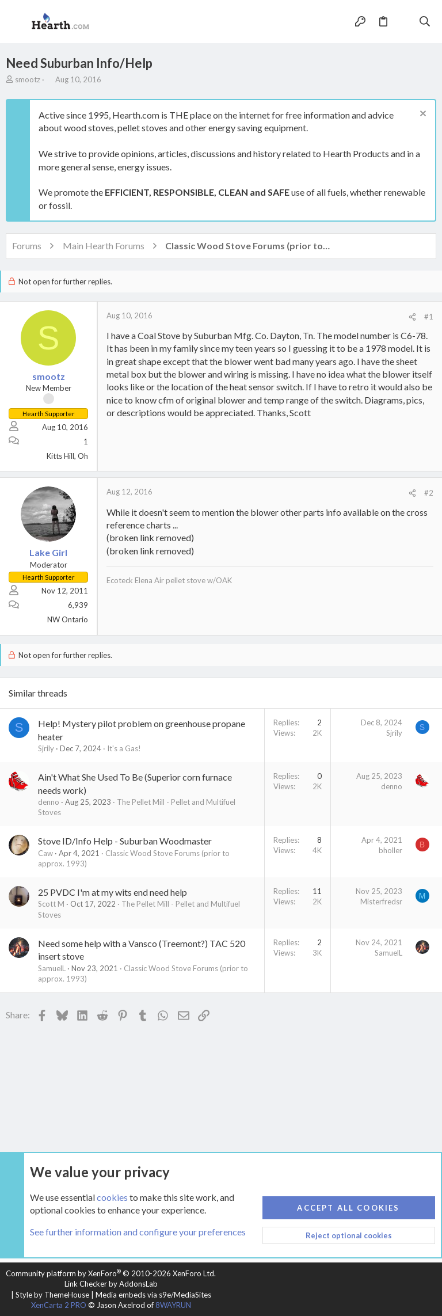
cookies (112, 1197)
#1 (428, 316)
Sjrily (46, 748)
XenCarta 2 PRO (58, 1305)
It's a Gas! (124, 748)
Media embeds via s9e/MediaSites (153, 1294)
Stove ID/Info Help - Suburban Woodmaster (125, 840)
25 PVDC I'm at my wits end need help (112, 892)
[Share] (412, 316)
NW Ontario (67, 619)
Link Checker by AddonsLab (111, 1283)
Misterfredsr (381, 901)
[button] (17, 21)
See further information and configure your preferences (138, 1232)
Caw (45, 853)
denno (48, 802)
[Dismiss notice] (421, 115)
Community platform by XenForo (111, 1273)
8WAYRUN (173, 1305)
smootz (27, 79)
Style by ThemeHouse (52, 1294)
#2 (428, 492)
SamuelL (52, 968)
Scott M (51, 903)
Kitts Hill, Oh (67, 456)
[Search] (425, 22)
